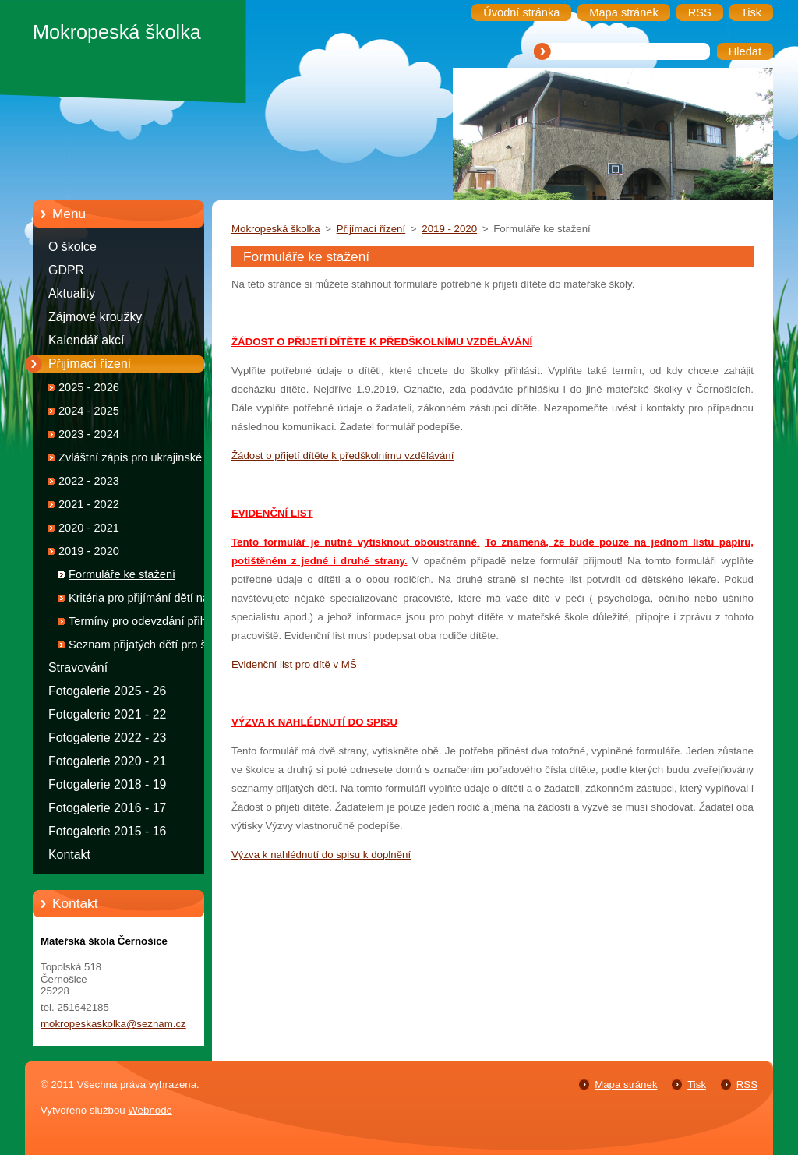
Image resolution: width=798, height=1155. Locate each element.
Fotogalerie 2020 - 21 (107, 761)
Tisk (696, 1084)
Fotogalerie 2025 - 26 (107, 691)
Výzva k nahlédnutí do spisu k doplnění (321, 854)
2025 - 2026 (88, 387)
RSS (746, 1084)
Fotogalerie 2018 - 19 (107, 784)
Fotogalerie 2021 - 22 (107, 714)
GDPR (66, 270)
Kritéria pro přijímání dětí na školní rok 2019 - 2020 (139, 600)
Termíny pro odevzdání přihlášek (151, 621)
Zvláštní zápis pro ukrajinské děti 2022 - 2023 (141, 460)
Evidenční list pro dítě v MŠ (294, 664)
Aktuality (71, 293)
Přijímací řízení (89, 363)
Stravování (78, 667)
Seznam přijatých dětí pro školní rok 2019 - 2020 (150, 647)
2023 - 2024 (88, 434)
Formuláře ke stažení (122, 574)
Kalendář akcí (86, 340)
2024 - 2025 (88, 410)
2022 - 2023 (88, 481)
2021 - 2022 (88, 504)
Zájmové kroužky (95, 316)
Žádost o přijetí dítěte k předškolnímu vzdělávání (342, 455)
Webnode (150, 1110)
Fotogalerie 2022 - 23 (107, 737)
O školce (72, 246)
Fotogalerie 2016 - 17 (107, 807)
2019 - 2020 (88, 551)
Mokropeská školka (275, 229)
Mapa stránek (626, 1084)
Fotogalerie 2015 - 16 (107, 831)
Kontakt (69, 854)
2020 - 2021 (88, 527)
